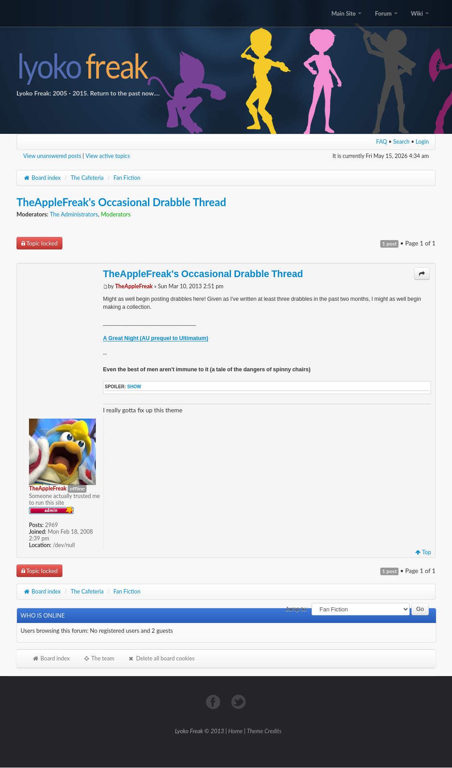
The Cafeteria (86, 177)
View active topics (108, 156)
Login (422, 141)
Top (423, 552)
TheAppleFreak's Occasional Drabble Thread (121, 201)
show (134, 386)
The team (98, 658)
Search (401, 141)
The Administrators (74, 214)
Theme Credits (264, 731)
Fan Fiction (127, 177)
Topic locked (39, 243)
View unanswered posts (52, 156)
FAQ (381, 141)
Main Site (346, 13)
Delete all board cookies (160, 658)
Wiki (420, 13)
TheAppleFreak (133, 286)
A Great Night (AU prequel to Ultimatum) (155, 338)
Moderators (116, 214)
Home (235, 731)
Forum (386, 13)
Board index (42, 177)
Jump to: (296, 609)
